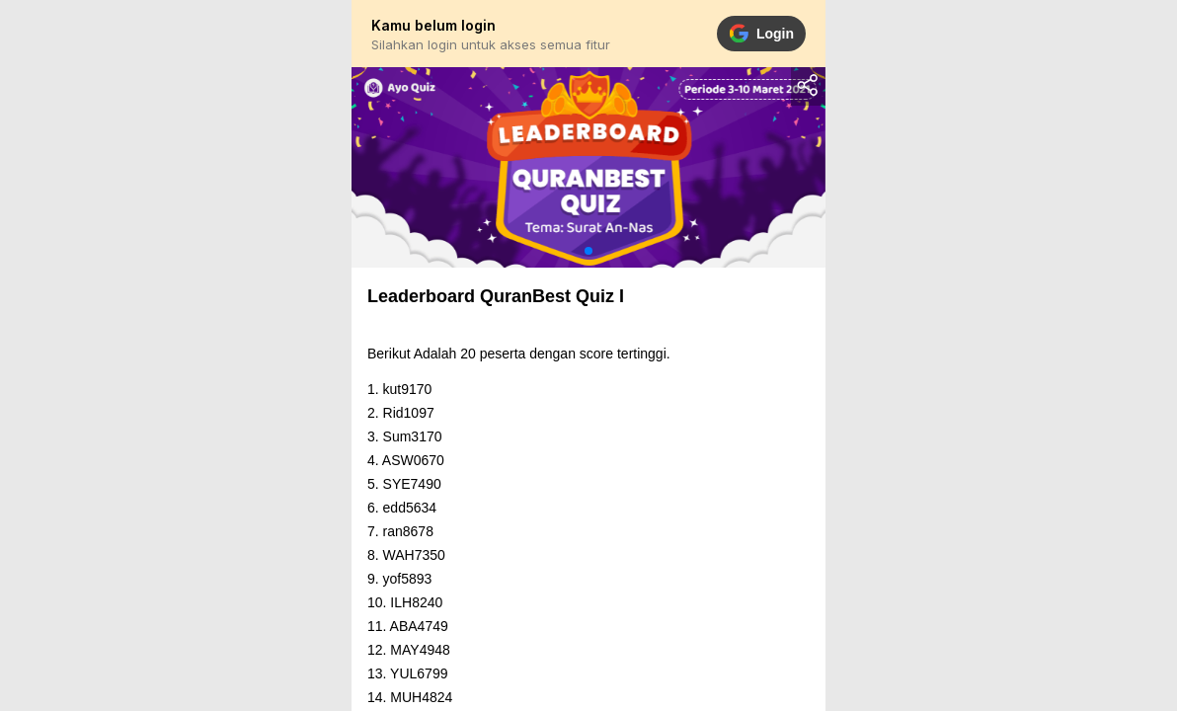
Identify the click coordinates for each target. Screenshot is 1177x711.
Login (761, 33)
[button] (588, 251)
